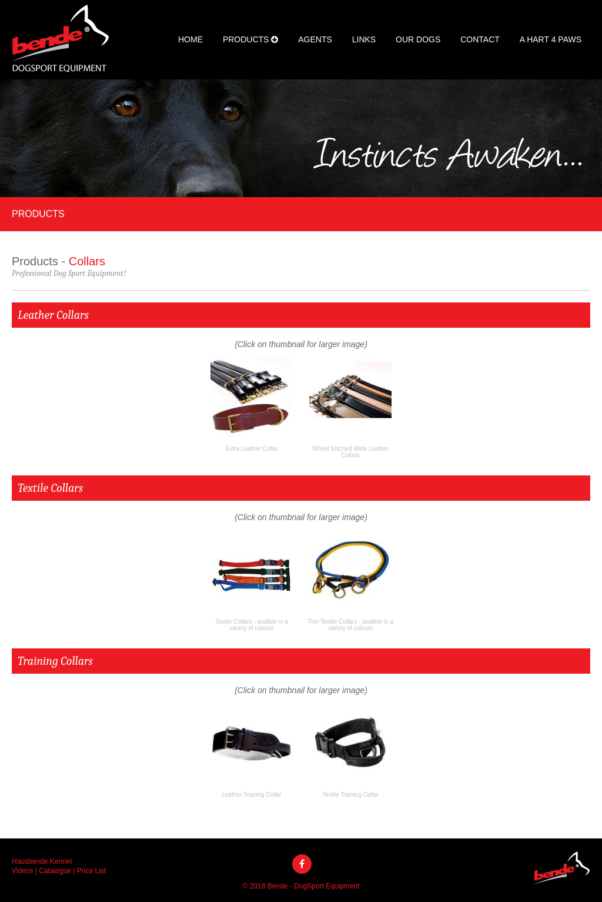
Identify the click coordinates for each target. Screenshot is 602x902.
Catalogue (55, 871)
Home (190, 39)
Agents (315, 39)
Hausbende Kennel (42, 861)
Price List (91, 871)
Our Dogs (418, 39)
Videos (22, 871)
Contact (480, 39)
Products (250, 39)
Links (364, 39)
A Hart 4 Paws (550, 39)
